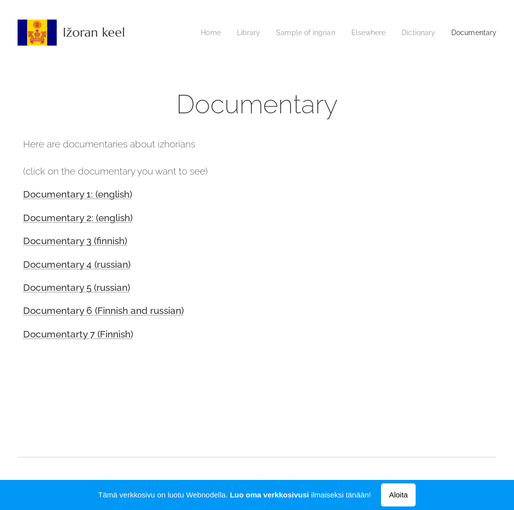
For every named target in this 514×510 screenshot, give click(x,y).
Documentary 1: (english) (77, 194)
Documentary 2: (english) (78, 217)
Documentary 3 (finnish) (75, 240)
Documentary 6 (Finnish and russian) (103, 310)
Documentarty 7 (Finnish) (78, 333)
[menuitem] (214, 32)
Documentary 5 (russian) (76, 287)
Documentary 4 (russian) (77, 264)
